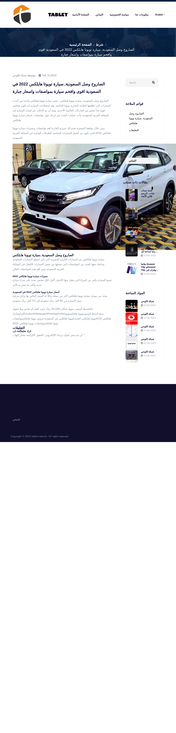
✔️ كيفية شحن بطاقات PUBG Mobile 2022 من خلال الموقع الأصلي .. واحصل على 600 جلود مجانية (149, 230)
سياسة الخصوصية (114, 14)
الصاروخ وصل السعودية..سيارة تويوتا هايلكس (140, 118)
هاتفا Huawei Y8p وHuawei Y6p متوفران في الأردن (149, 267)
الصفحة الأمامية (71, 14)
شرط (99, 44)
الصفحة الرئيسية (80, 44)
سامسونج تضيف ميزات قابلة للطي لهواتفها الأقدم (149, 211)
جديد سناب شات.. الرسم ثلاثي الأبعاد (148, 193)
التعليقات (134, 130)
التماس (92, 14)
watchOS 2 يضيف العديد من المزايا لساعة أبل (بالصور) (149, 248)
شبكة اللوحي (147, 301)
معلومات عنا (139, 14)
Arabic (158, 14)
